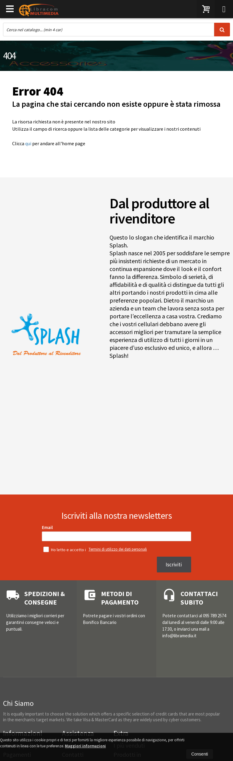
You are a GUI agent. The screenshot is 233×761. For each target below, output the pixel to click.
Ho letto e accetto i (65, 549)
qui (28, 143)
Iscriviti (174, 564)
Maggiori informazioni (85, 746)
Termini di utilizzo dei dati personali (118, 549)
